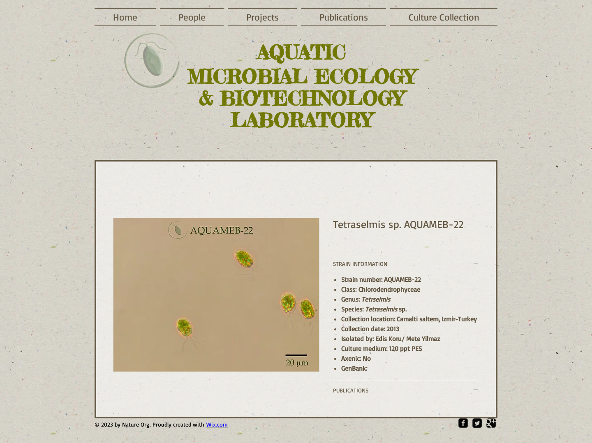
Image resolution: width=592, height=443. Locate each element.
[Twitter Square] (477, 423)
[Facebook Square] (463, 423)
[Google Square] (491, 423)
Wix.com (217, 424)
